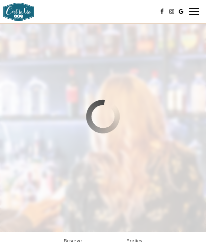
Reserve (73, 241)
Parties (134, 241)
